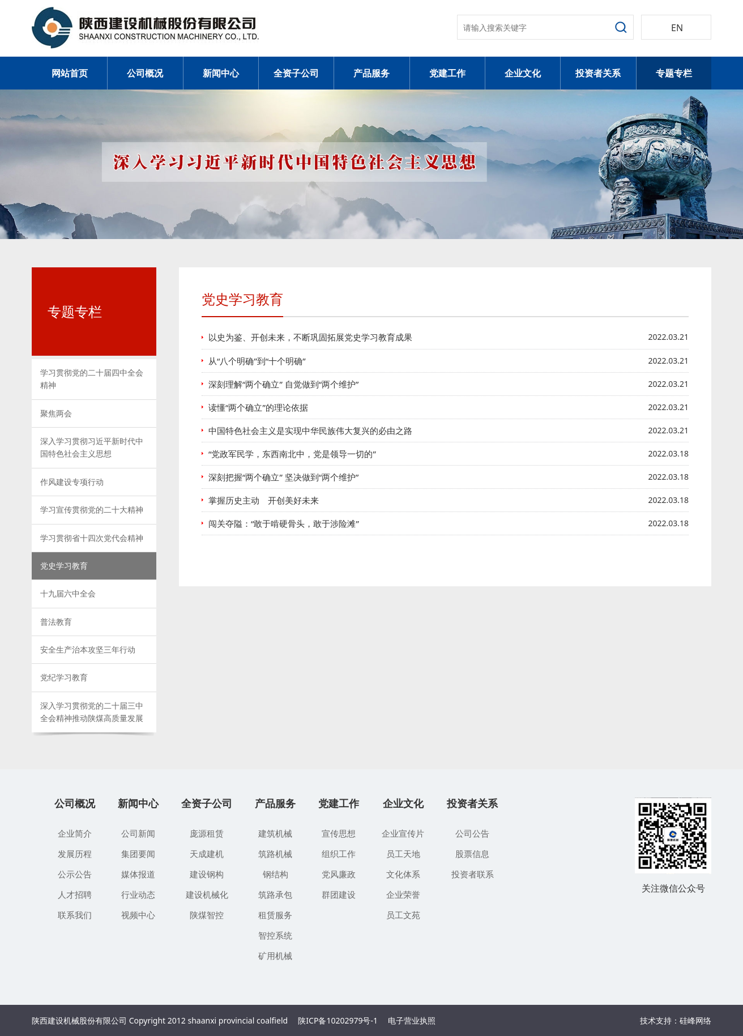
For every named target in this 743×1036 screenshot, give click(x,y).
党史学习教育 (64, 565)
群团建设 (339, 894)
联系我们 (75, 914)
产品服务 (371, 73)
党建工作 (447, 73)
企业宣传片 (403, 833)
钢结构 (275, 874)
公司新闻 (138, 833)
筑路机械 (275, 853)
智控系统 (275, 935)
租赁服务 (275, 914)
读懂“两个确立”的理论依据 (258, 407)
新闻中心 (221, 73)
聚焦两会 (56, 413)
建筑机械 (275, 833)
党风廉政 (339, 874)
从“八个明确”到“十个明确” (257, 360)
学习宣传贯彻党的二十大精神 (91, 509)
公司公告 (472, 833)
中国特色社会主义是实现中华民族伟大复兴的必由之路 (310, 430)
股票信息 (472, 853)
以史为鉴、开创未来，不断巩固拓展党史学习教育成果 (310, 337)
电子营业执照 (411, 1020)
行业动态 (138, 894)
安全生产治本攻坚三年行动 (87, 649)
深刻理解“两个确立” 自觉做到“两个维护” (283, 384)
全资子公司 (296, 73)
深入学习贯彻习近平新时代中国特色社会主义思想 (91, 447)
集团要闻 (138, 853)
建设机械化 (207, 894)
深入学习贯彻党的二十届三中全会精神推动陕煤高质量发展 (91, 711)
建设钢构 (207, 874)
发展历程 (75, 853)
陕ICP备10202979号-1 (338, 1020)
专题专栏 (674, 73)
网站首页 (70, 73)
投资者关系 (598, 73)
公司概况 (145, 73)
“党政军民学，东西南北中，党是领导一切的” (292, 453)
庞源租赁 (207, 833)
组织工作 (339, 853)
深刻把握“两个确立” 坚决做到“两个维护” (283, 477)
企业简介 (75, 833)
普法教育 (56, 621)
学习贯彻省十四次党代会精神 (91, 537)
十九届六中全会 (68, 593)
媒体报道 (138, 874)
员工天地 (403, 853)
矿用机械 (275, 955)
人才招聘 (75, 894)
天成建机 (207, 853)
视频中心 (138, 914)
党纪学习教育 (64, 677)
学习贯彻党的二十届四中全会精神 (91, 378)
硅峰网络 (695, 1020)
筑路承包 (275, 894)
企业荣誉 (403, 894)
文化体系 (403, 874)
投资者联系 (472, 874)
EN (677, 28)
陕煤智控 (207, 914)
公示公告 (75, 874)
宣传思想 (339, 833)
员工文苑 (403, 914)
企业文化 (523, 73)
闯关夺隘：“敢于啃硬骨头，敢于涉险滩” (283, 523)
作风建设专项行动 (72, 481)
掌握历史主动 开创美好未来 (263, 500)
